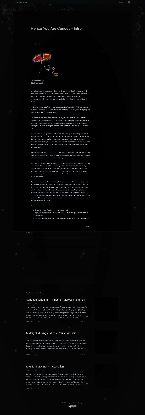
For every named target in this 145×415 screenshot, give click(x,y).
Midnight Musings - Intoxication (45, 366)
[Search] (121, 2)
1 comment (34, 355)
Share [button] (102, 51)
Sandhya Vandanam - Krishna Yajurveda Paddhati (55, 299)
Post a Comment (36, 321)
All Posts (17, 8)
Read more (83, 321)
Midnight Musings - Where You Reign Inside (52, 333)
